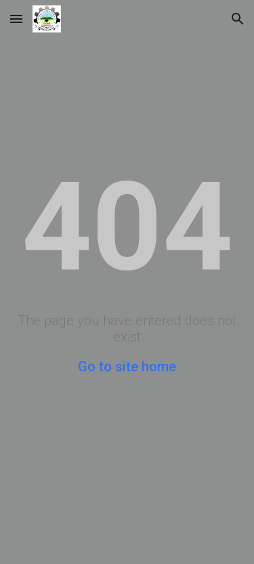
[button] (16, 18)
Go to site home (127, 366)
